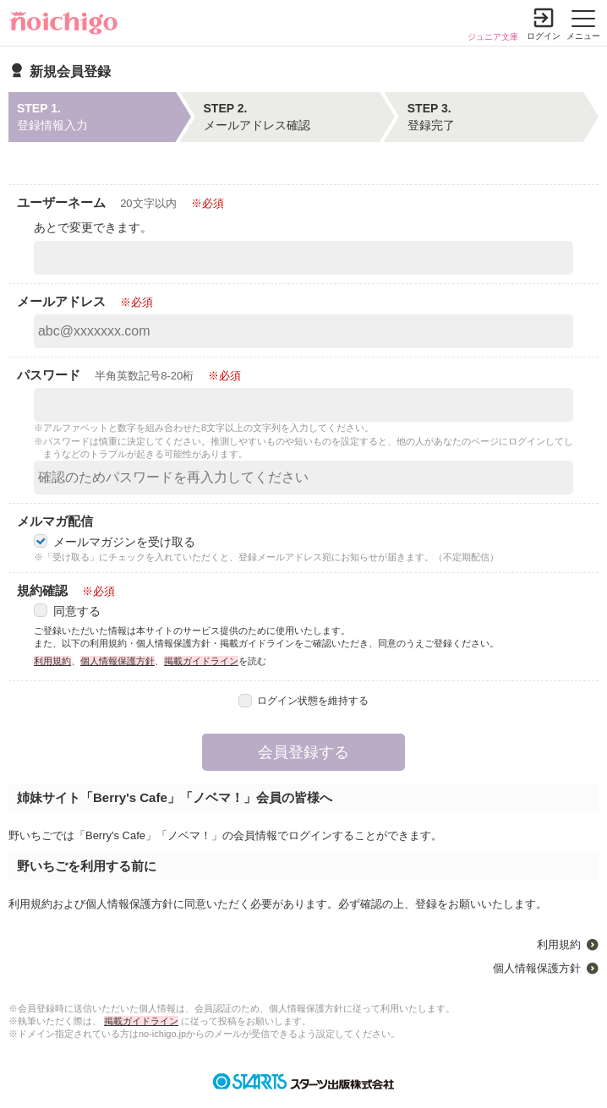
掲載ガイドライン (201, 661)
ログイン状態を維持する (303, 701)
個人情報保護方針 (117, 661)
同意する (67, 611)
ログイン (544, 36)
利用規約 (52, 661)
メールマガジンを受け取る (114, 542)
